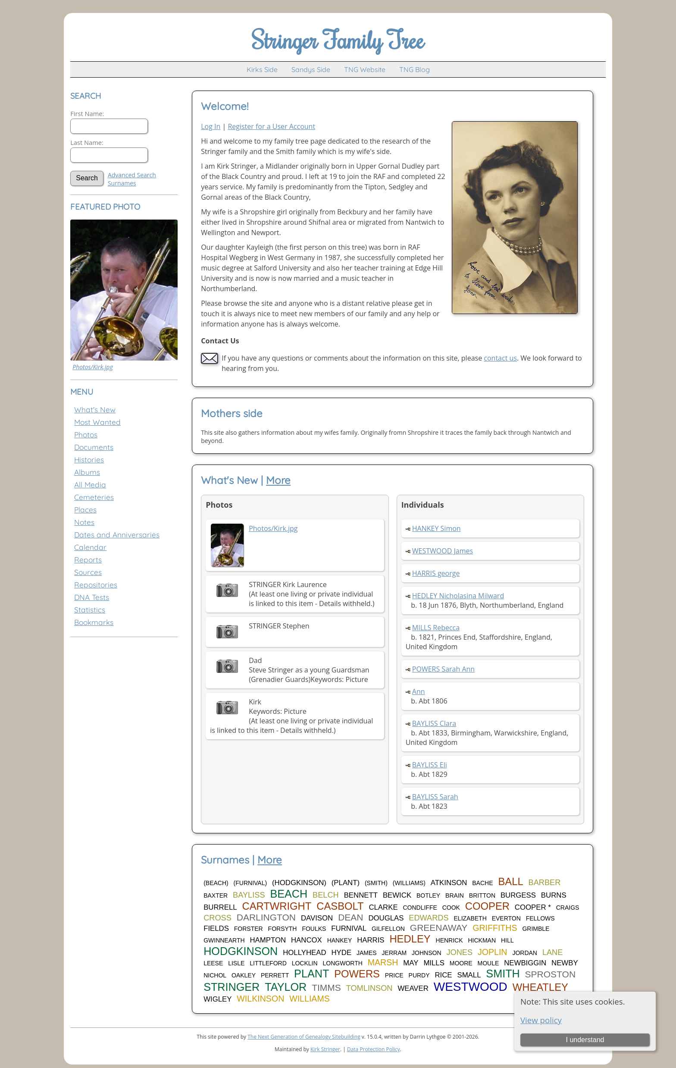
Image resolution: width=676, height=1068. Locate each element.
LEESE (213, 963)
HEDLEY (409, 939)
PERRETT (275, 975)
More (278, 480)
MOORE (461, 963)
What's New (95, 409)
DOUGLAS (386, 918)
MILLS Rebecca (436, 627)
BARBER (545, 882)
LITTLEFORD (268, 963)
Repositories (95, 584)
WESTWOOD (470, 986)
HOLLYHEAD (304, 953)
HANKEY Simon (436, 528)
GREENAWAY (438, 928)
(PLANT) (346, 883)
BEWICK (397, 895)
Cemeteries (94, 497)
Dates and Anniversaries (117, 534)
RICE (443, 975)
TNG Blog (414, 69)
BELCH (326, 895)
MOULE (488, 963)
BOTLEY (428, 895)
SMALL (469, 975)
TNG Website (364, 69)
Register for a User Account (271, 126)
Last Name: (86, 142)
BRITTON (482, 895)
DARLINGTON (266, 917)
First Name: (87, 113)
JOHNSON (426, 952)
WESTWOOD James (442, 551)
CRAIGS (567, 907)
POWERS (357, 974)
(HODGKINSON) (299, 883)
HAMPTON (268, 940)
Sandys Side (310, 69)
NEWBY (564, 963)
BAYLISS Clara (434, 723)
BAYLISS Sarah (435, 796)
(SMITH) (376, 883)
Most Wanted (97, 422)
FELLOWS (540, 918)
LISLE (236, 963)
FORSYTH (282, 928)
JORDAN (524, 952)
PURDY (419, 975)
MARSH (383, 962)
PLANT (311, 973)
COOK (451, 907)
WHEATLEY (540, 987)
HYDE (342, 953)
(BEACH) (215, 883)
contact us (500, 358)
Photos (85, 434)
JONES (459, 952)
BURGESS (518, 895)
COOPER (487, 906)
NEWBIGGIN (525, 963)
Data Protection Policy (373, 1049)
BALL (510, 881)
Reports (88, 559)
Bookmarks (93, 622)
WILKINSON (260, 998)
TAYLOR (286, 987)
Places (85, 509)
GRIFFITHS (495, 928)
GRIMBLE (535, 928)
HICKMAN (482, 940)
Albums (87, 472)
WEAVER (412, 988)
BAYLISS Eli (429, 765)
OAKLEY (244, 975)
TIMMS (326, 988)
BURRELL (220, 907)
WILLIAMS (309, 998)
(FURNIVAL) (250, 883)
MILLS (433, 963)
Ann (418, 691)
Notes (84, 522)
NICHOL (214, 975)
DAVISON (317, 918)
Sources (88, 572)
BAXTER (215, 895)
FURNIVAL (348, 928)
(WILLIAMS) (409, 883)
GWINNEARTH (223, 940)
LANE (552, 952)
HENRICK (449, 940)
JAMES (367, 952)
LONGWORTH (343, 963)
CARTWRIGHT (276, 906)
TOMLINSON (369, 988)
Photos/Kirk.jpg (92, 367)
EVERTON (506, 918)
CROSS (217, 918)
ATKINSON (449, 883)
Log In (210, 126)
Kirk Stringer (325, 1049)
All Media (90, 484)
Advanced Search (132, 175)
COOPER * (533, 907)
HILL (507, 940)
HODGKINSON (240, 951)
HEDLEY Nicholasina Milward (458, 595)
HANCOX (306, 940)
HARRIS (370, 940)
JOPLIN (492, 952)
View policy (541, 1020)
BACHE (482, 883)
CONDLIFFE (420, 907)
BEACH (288, 894)
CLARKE (383, 907)
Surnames (122, 183)
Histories (89, 459)
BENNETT (361, 895)
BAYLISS (249, 895)
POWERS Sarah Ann (443, 669)
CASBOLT (339, 906)
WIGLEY (217, 999)
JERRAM (394, 952)
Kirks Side (262, 69)
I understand (585, 1039)
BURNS (553, 895)
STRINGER (231, 987)
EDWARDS (428, 918)
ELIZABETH (470, 918)
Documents (93, 447)
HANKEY (339, 940)
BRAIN (454, 895)
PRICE (394, 975)
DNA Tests (91, 597)
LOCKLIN (305, 963)
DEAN (350, 917)
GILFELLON (388, 928)
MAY (410, 963)
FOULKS (314, 928)
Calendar (90, 547)
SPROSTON (550, 974)
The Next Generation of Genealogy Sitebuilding (303, 1036)
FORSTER (248, 928)
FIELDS (216, 928)
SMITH (503, 973)
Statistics (89, 609)
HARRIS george (436, 573)
